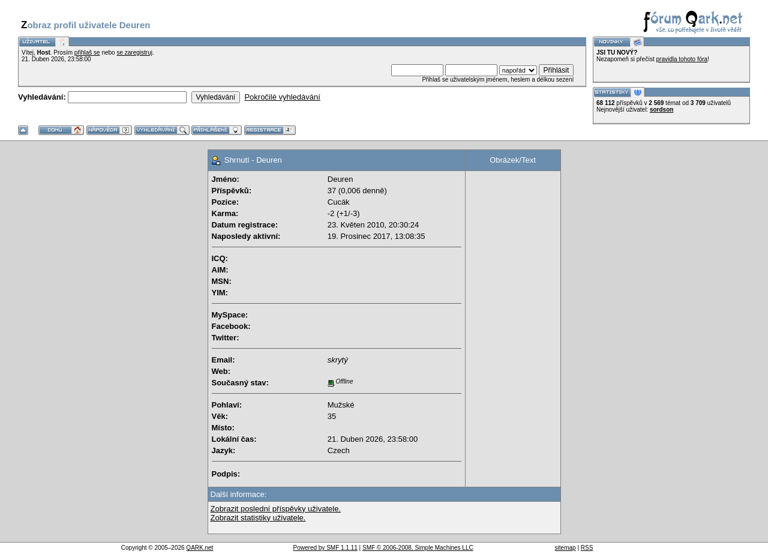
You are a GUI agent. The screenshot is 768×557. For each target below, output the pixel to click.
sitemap (565, 547)
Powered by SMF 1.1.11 (325, 547)
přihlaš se (87, 52)
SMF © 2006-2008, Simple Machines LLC (417, 547)
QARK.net (199, 547)
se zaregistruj (134, 52)
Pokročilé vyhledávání (282, 96)
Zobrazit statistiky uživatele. (258, 517)
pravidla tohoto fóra (682, 59)
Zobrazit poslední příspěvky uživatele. (276, 508)
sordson (661, 109)
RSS (587, 547)
